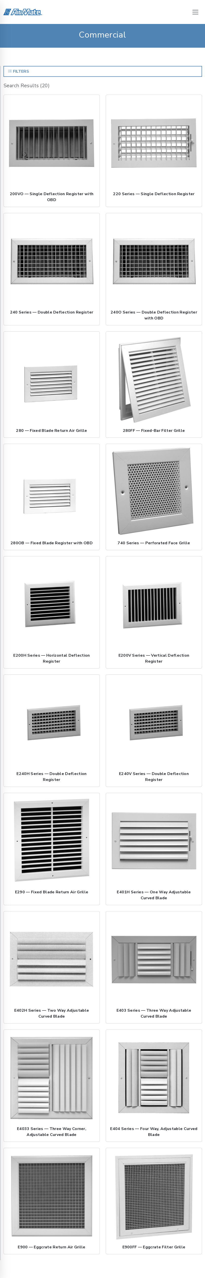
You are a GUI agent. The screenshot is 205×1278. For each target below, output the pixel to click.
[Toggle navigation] (195, 12)
